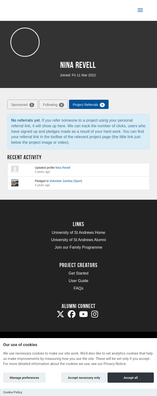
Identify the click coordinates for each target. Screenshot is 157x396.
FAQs (78, 288)
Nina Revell (62, 167)
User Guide (78, 281)
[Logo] (27, 11)
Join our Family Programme (78, 247)
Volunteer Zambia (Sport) (66, 181)
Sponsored (22, 105)
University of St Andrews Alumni (78, 240)
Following (53, 105)
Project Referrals (89, 105)
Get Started (79, 273)
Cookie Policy (12, 392)
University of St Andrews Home (78, 232)
